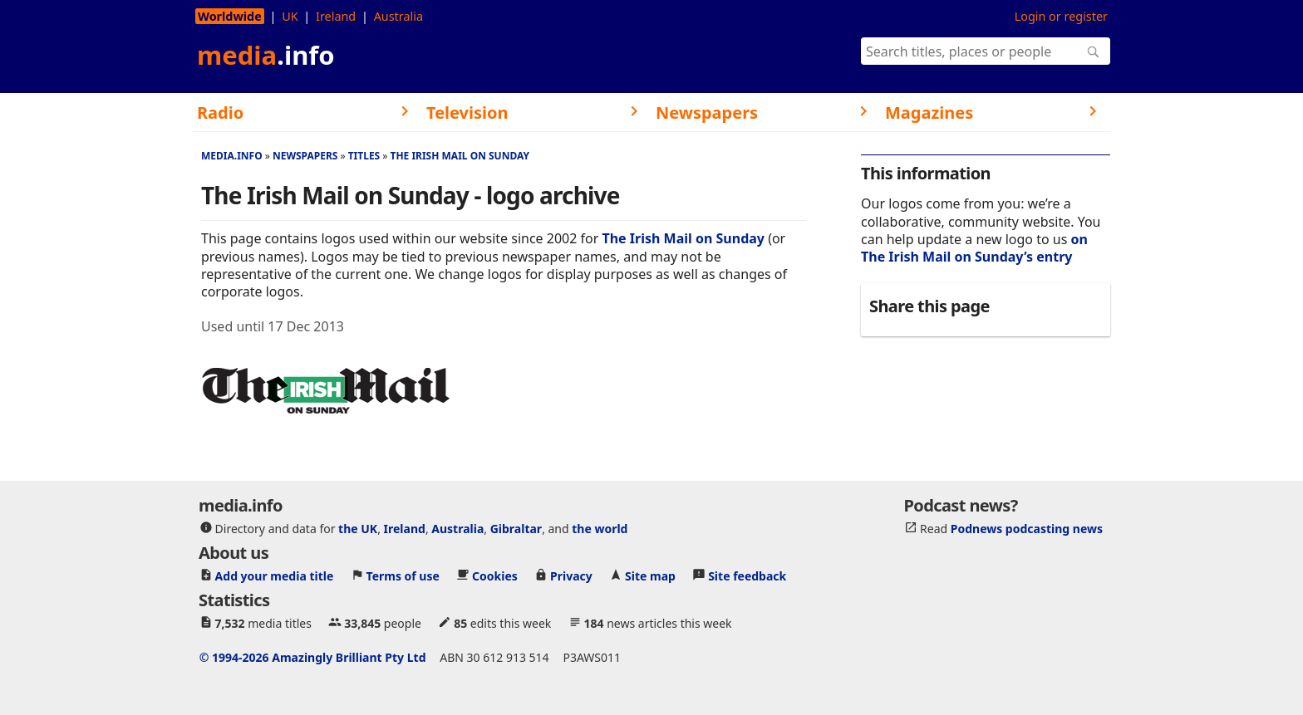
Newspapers (305, 156)
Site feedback (747, 576)
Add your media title (274, 576)
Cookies (495, 576)
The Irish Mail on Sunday (459, 156)
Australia (398, 16)
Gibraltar (516, 528)
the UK (357, 528)
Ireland (336, 16)
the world (599, 528)
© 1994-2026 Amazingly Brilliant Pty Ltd (312, 657)
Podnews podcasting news (1027, 528)
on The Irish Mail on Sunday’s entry (974, 248)
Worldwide (230, 16)
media (266, 54)
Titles (364, 156)
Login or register (1061, 16)
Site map (650, 576)
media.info (232, 156)
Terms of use (403, 576)
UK (289, 16)
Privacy (571, 576)
